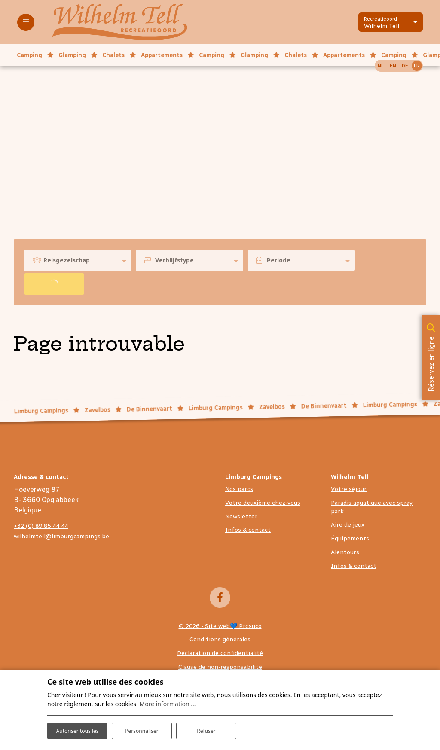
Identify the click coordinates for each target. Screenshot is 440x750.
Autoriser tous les (77, 724)
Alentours (345, 552)
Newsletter (241, 516)
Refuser (206, 724)
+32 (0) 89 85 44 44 (41, 526)
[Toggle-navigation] (25, 22)
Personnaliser (141, 724)
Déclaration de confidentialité (220, 653)
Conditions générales (220, 639)
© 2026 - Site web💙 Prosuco (220, 626)
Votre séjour (349, 489)
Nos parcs (239, 489)
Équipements (350, 538)
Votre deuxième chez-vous (262, 502)
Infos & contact (248, 530)
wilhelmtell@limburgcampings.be (61, 536)
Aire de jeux (347, 524)
